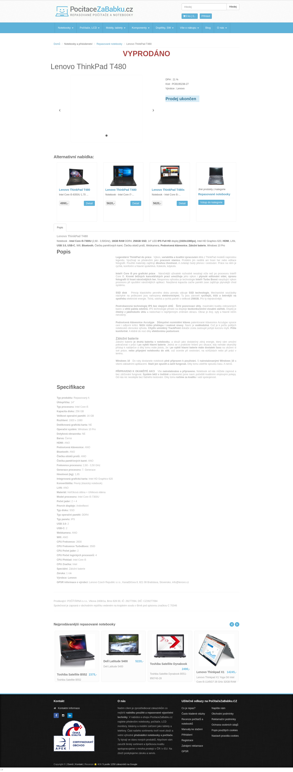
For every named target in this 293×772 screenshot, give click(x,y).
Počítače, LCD (90, 27)
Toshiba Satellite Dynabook (168, 663)
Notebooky (65, 27)
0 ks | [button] (189, 16)
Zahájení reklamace (192, 745)
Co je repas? (188, 708)
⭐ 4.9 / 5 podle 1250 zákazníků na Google (115, 764)
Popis (60, 227)
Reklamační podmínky (224, 719)
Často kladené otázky (193, 713)
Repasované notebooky (109, 44)
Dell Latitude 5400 (115, 661)
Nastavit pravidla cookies (225, 735)
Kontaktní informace (69, 708)
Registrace (187, 740)
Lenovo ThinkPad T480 (74, 189)
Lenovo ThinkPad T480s (168, 189)
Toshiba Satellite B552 (72, 674)
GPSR (185, 751)
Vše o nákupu (189, 27)
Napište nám (218, 708)
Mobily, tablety (115, 27)
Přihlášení (187, 734)
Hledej (233, 6)
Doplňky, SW (165, 27)
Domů (57, 44)
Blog (208, 27)
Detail (89, 203)
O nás (222, 27)
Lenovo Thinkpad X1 (210, 672)
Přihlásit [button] (205, 16)
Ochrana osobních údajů (225, 724)
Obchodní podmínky (222, 713)
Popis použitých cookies (225, 730)
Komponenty (141, 27)
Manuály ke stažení (192, 729)
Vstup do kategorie (211, 202)
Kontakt (79, 764)
